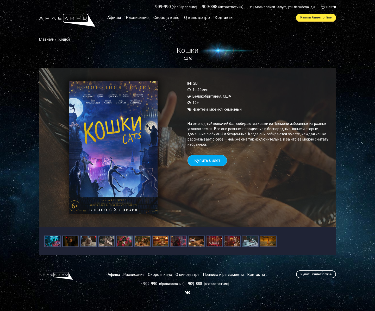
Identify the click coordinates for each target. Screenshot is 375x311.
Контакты (224, 17)
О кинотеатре (197, 17)
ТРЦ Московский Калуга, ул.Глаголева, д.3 (281, 7)
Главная (46, 39)
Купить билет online (316, 17)
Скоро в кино (166, 17)
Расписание (137, 17)
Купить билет (207, 160)
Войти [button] (328, 7)
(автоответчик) (222, 7)
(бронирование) (176, 7)
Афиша (114, 17)
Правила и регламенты (223, 274)
